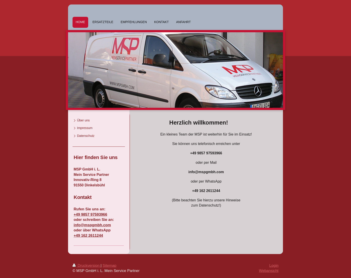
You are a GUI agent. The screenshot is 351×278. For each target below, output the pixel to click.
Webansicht (268, 271)
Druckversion (87, 265)
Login (273, 265)
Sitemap (109, 265)
